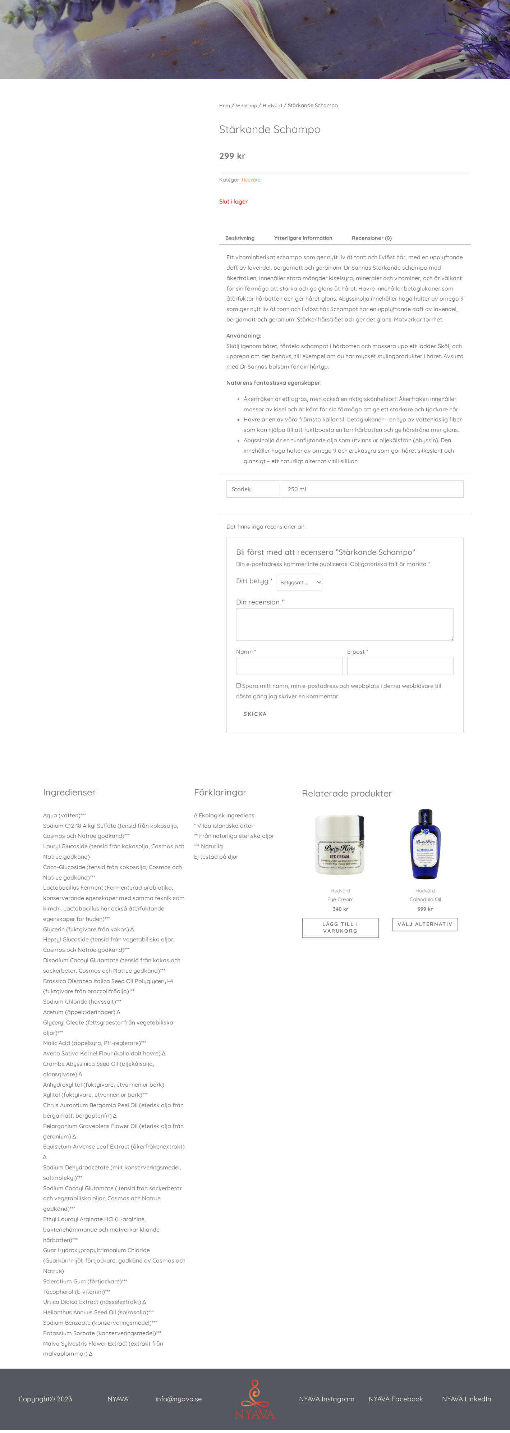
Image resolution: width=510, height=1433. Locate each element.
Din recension (260, 604)
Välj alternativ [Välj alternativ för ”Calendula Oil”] (425, 931)
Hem (225, 105)
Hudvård (276, 105)
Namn (246, 654)
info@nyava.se (179, 1403)
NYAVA (117, 1403)
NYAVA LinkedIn (466, 1403)
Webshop (247, 105)
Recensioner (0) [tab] (387, 238)
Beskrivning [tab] (242, 238)
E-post (357, 654)
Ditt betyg (254, 582)
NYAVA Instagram (326, 1403)
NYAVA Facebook (396, 1403)
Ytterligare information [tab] (312, 238)
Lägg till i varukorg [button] (340, 935)
